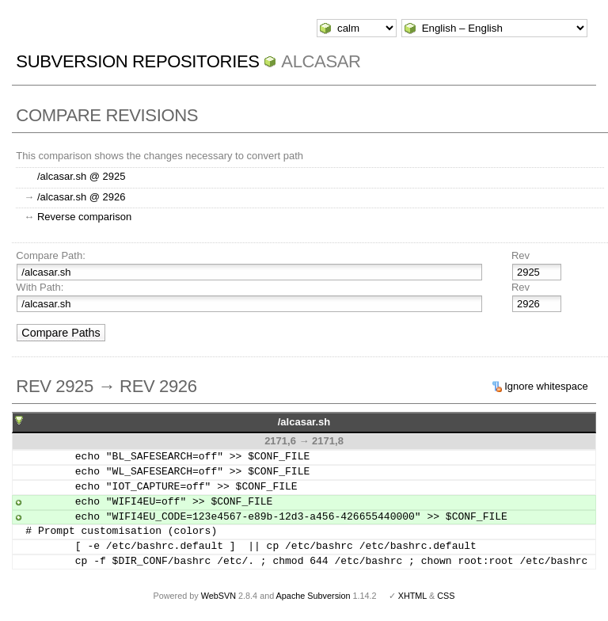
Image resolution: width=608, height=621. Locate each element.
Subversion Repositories (137, 61)
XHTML (412, 595)
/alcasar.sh (304, 422)
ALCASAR (320, 61)
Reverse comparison (84, 217)
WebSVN (218, 595)
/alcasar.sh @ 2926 (81, 197)
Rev (520, 255)
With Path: (39, 287)
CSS (445, 595)
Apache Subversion (313, 595)
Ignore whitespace (546, 386)
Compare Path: (50, 255)
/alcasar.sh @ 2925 (81, 176)
